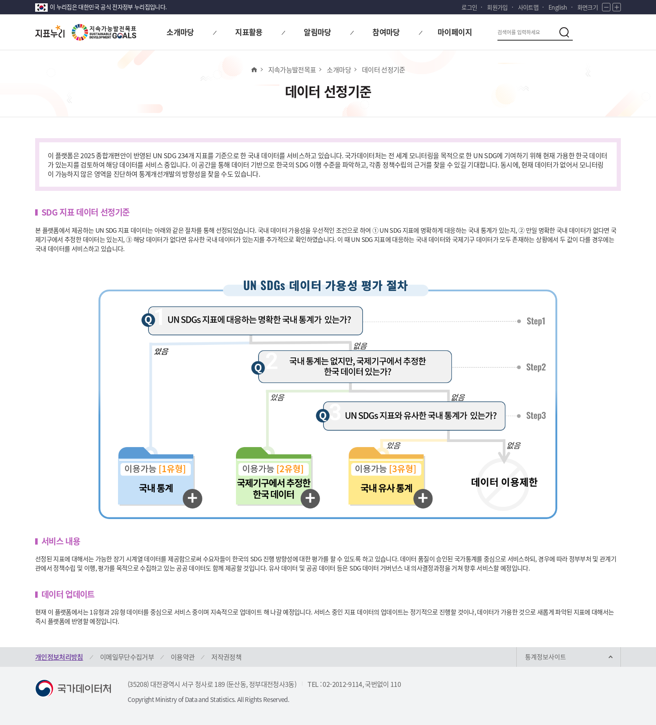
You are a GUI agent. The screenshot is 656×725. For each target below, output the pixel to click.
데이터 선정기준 (383, 69)
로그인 (469, 7)
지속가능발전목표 (292, 69)
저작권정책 (226, 657)
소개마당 (339, 69)
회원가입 (497, 7)
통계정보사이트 (545, 656)
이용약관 (183, 657)
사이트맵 (528, 7)
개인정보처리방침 (59, 657)
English (557, 7)
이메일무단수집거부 (127, 657)
